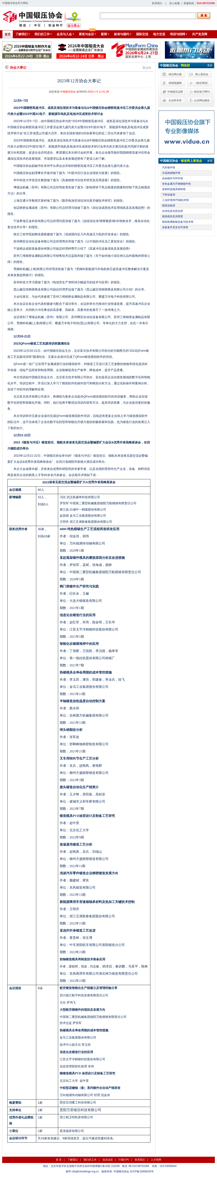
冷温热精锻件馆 (171, 172)
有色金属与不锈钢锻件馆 (176, 183)
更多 (209, 65)
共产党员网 (199, 34)
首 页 (59, 1159)
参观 (209, 160)
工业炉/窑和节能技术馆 (175, 200)
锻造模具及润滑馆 (172, 216)
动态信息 (107, 1159)
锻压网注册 (175, 74)
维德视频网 (175, 83)
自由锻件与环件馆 (172, 178)
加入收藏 (174, 3)
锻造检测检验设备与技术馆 (177, 221)
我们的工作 (90, 1159)
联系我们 (157, 3)
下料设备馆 (168, 194)
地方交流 (159, 34)
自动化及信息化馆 (172, 210)
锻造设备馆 (168, 205)
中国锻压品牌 (175, 91)
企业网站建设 (202, 100)
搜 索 (204, 15)
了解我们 (72, 1159)
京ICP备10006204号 (141, 1171)
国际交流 (142, 34)
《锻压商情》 (202, 83)
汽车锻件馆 (168, 167)
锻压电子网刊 (202, 91)
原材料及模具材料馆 (174, 189)
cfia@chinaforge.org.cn (85, 1171)
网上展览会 (201, 74)
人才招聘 (156, 1159)
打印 (147, 68)
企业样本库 (175, 100)
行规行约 (123, 1159)
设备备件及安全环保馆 (175, 227)
